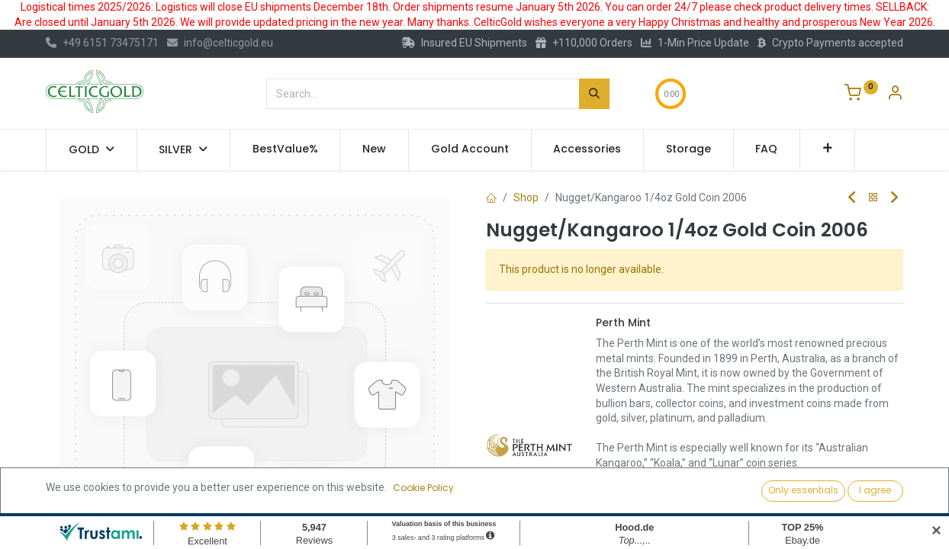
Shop (526, 197)
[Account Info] (894, 94)
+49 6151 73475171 (102, 43)
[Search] (594, 94)
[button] (827, 149)
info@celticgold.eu (220, 43)
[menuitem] (285, 149)
